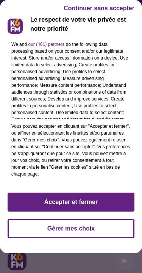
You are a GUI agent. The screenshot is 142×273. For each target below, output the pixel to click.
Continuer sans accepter (99, 8)
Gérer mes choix (71, 228)
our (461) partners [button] (46, 44)
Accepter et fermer (71, 202)
